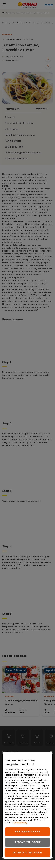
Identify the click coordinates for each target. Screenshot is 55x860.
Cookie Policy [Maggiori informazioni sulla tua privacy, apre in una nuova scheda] (20, 822)
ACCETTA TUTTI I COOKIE (27, 852)
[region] (27, 805)
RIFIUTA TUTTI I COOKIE (27, 842)
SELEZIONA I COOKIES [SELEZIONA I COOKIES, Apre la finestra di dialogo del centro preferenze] (27, 831)
